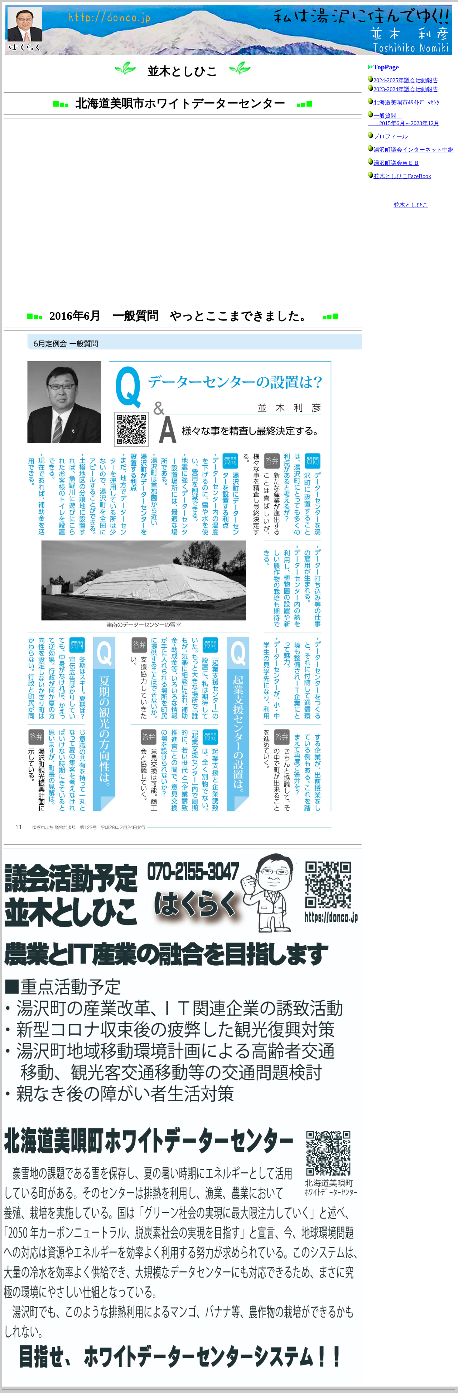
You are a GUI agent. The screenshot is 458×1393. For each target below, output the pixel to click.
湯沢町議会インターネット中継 (413, 150)
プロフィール (390, 136)
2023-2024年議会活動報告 (405, 89)
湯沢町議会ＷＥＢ (396, 163)
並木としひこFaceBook (402, 176)
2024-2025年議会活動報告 (405, 80)
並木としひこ (411, 205)
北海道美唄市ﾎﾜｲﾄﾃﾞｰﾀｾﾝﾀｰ (407, 102)
